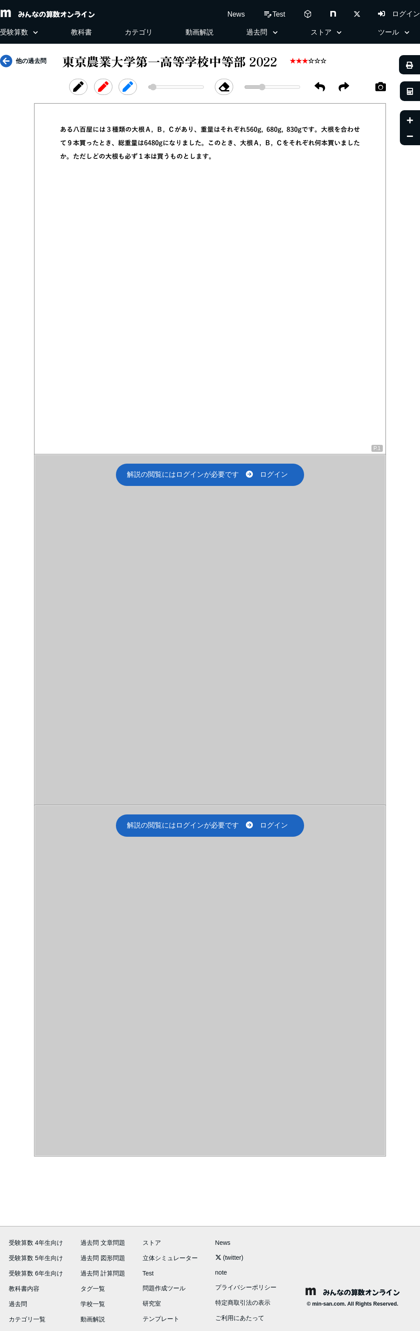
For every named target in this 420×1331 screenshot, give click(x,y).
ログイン (399, 13)
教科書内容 (24, 1288)
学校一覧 (92, 1303)
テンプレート (161, 1318)
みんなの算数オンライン (47, 14)
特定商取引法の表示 (242, 1302)
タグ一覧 (92, 1288)
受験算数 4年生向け (36, 1242)
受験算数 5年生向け (36, 1257)
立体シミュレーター (170, 1257)
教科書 (81, 32)
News (236, 14)
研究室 (152, 1303)
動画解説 (200, 32)
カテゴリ (139, 32)
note (221, 1272)
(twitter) (229, 1257)
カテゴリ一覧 (27, 1319)
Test (148, 1273)
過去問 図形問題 (102, 1257)
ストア (152, 1242)
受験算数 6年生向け (36, 1273)
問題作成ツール (164, 1288)
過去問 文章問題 (102, 1242)
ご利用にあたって (239, 1317)
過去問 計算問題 (102, 1273)
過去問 (18, 1303)
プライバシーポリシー (245, 1287)
